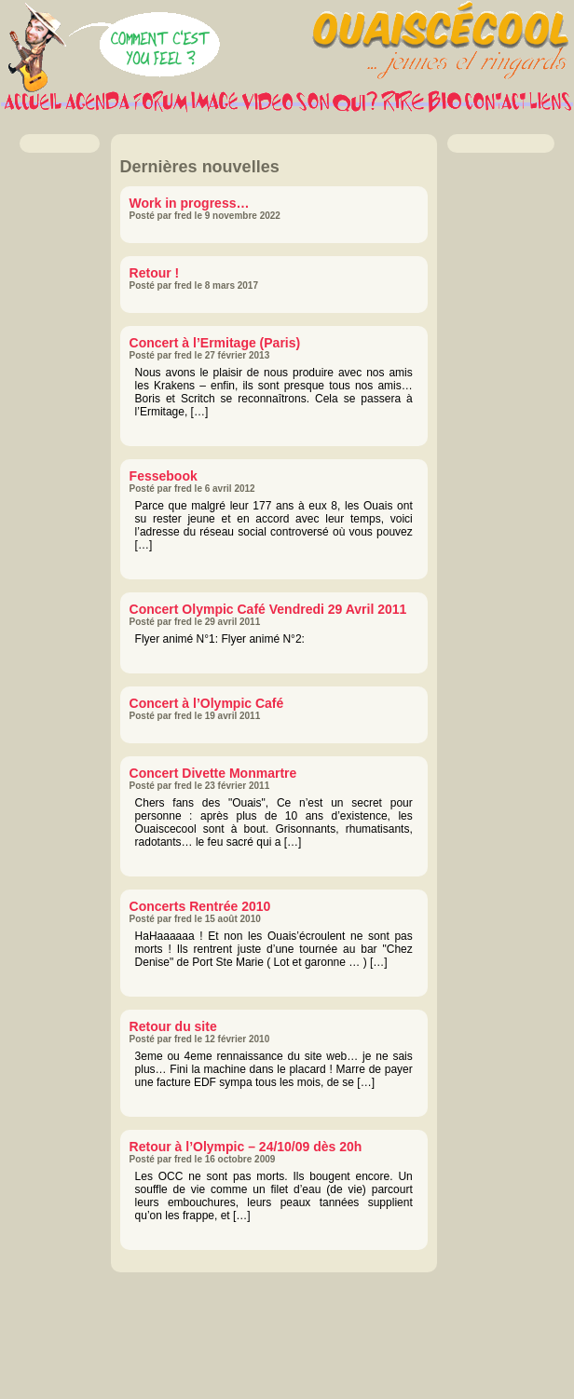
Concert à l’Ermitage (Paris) (215, 342)
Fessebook (164, 476)
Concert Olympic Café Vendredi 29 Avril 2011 (268, 609)
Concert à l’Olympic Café (207, 703)
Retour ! (155, 272)
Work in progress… (190, 203)
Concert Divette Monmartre (213, 773)
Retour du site (173, 1026)
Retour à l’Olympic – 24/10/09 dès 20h (246, 1146)
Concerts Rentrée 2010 (200, 906)
